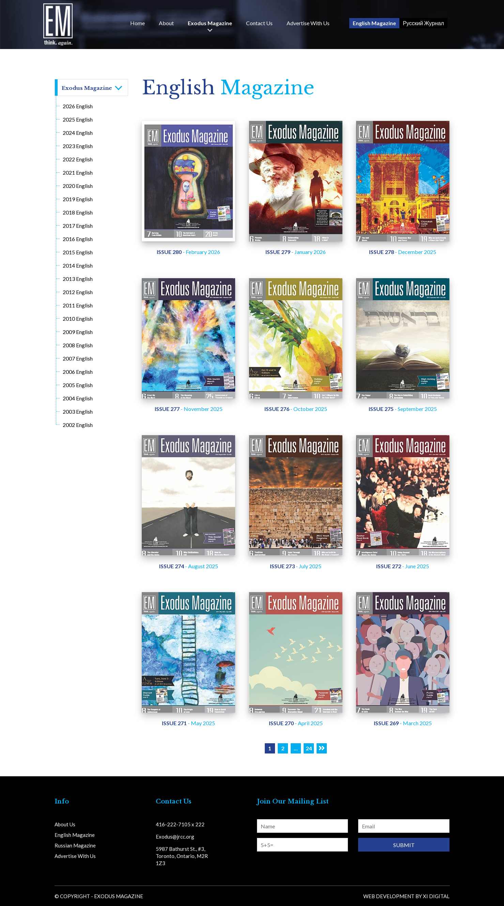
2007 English (78, 358)
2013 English (78, 278)
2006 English (78, 371)
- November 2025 (189, 409)
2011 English (78, 305)
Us (259, 23)
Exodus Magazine (210, 23)
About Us (65, 824)
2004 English (78, 398)
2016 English (78, 239)
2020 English (78, 185)
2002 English (78, 425)
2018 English (78, 212)
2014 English (78, 265)
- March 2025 (403, 723)
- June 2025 (402, 566)
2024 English (78, 132)
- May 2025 (188, 723)
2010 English (78, 318)
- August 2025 (188, 566)
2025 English (78, 119)
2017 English (78, 225)
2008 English (78, 345)
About (166, 23)
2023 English (78, 146)
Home (137, 23)
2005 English (78, 385)
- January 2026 (295, 252)
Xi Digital (436, 896)
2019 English (78, 199)
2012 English (78, 292)
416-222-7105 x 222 (180, 824)
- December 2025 (402, 252)
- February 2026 (188, 252)
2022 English (78, 159)
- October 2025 (295, 409)
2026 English (78, 106)
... (296, 748)
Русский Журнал (423, 23)
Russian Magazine (75, 845)
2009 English (78, 332)
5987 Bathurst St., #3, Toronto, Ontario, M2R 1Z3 (182, 856)
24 (309, 748)
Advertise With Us (308, 23)
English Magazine (374, 23)
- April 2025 (296, 723)
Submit (404, 845)
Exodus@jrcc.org (175, 836)
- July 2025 (295, 566)
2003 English (78, 411)
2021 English (78, 172)
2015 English (78, 252)
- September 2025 (403, 409)
